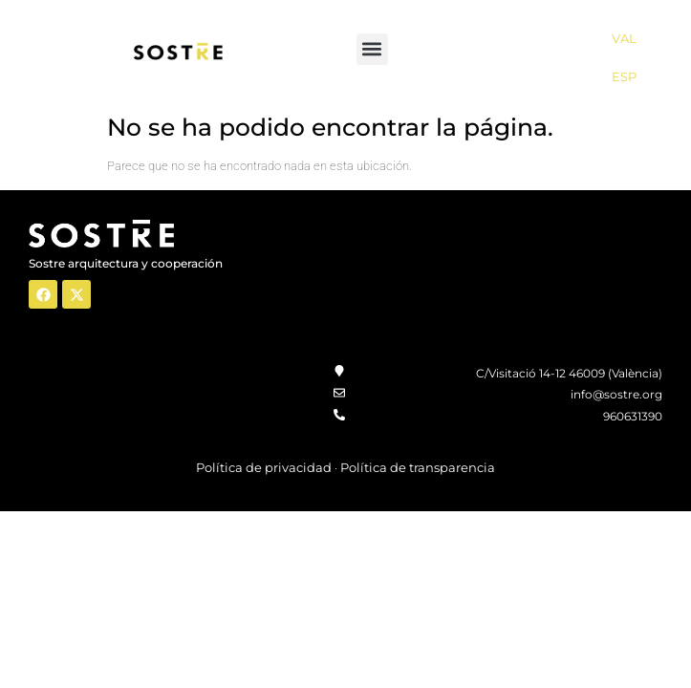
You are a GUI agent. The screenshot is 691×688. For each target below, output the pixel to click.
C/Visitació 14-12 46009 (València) (569, 373)
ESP (624, 76)
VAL (624, 38)
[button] (372, 49)
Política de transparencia (417, 467)
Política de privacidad (264, 467)
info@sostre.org (616, 394)
